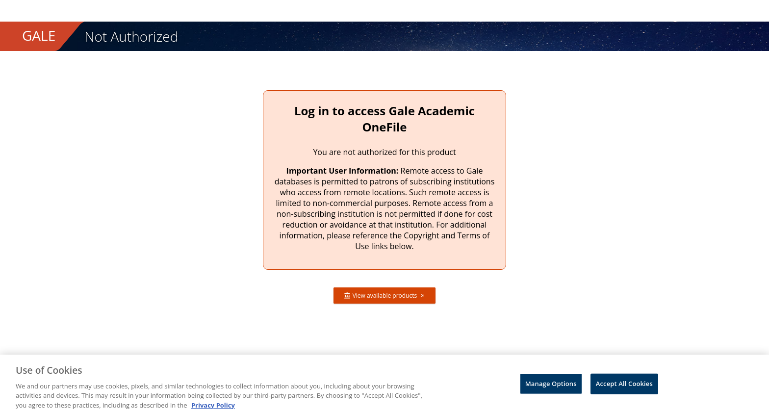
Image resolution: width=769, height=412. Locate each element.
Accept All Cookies (624, 387)
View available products (384, 295)
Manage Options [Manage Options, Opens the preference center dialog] (551, 387)
